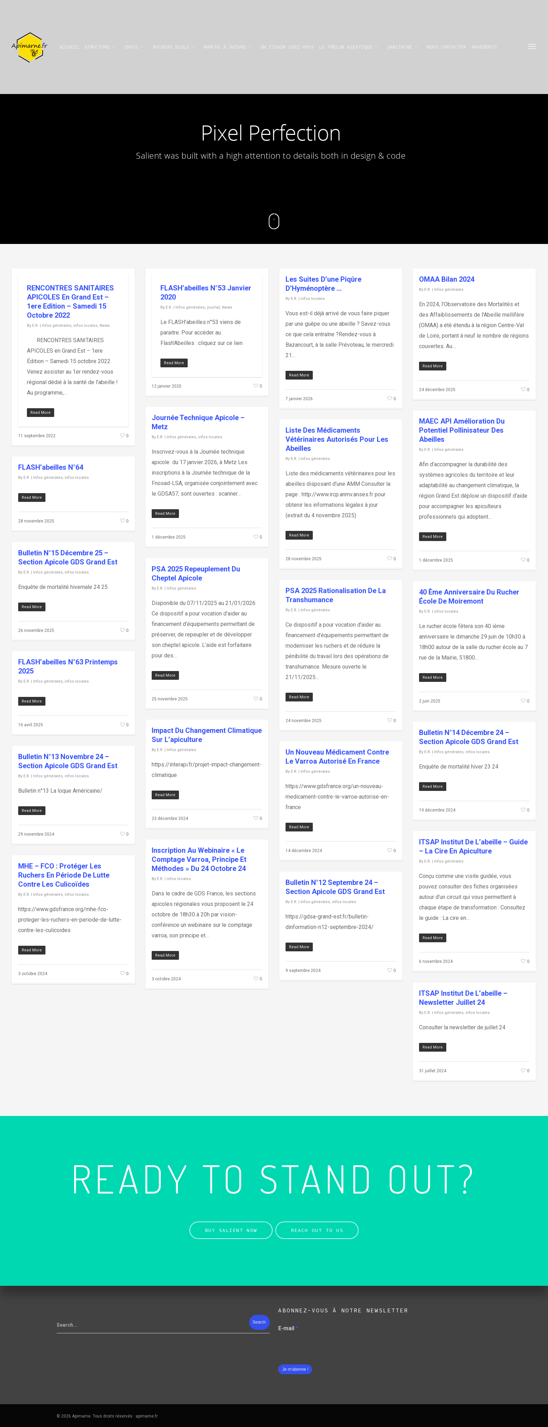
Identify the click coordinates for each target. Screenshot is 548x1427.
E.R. (35, 325)
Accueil (69, 47)
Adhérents (484, 47)
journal (213, 307)
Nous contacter (446, 47)
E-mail (288, 1328)
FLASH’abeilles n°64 (50, 467)
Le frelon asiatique (348, 47)
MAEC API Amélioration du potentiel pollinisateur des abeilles (462, 430)
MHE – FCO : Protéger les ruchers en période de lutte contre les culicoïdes (63, 875)
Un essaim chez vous (286, 47)
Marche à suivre (228, 47)
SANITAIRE (402, 47)
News (105, 325)
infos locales (85, 325)
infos (134, 47)
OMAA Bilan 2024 (446, 279)
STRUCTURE (100, 47)
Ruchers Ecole (174, 47)
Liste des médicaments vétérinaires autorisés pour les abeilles (337, 439)
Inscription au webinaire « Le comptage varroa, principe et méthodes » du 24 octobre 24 (199, 859)
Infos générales (56, 325)
